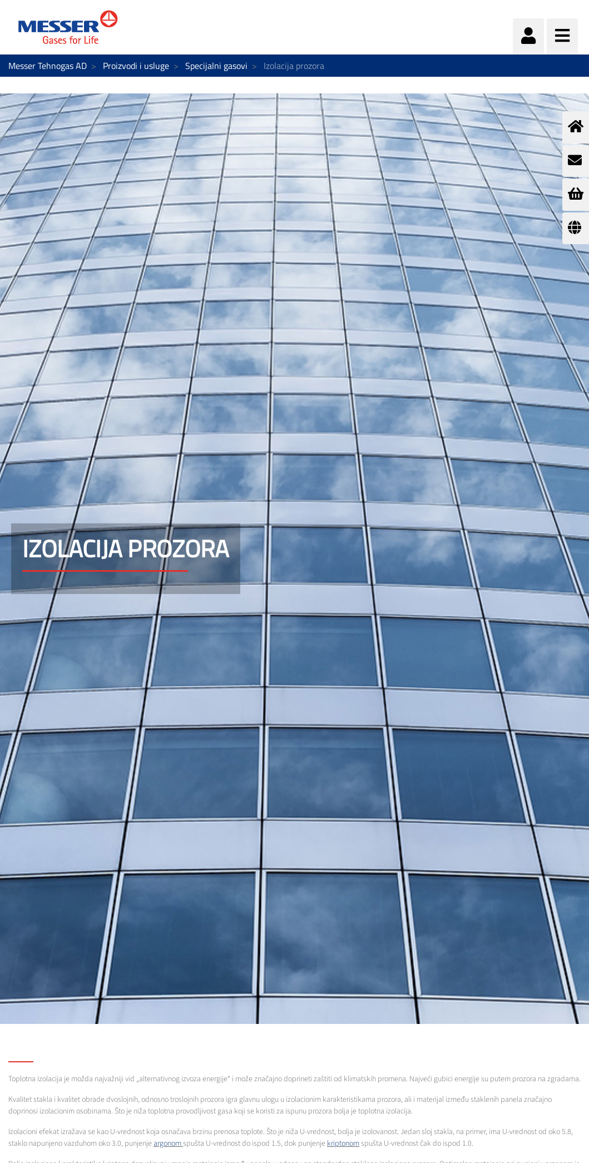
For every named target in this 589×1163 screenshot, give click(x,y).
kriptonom (343, 1143)
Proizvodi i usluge (136, 65)
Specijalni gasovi (216, 65)
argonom (167, 1143)
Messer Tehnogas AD (47, 65)
